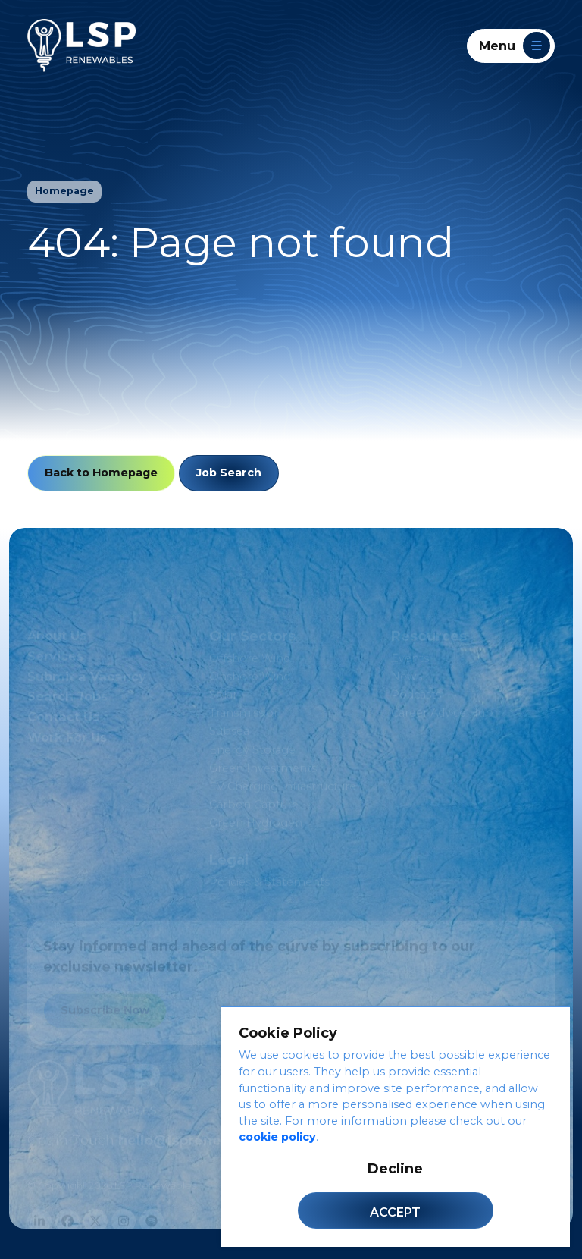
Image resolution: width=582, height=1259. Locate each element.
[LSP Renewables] (81, 45)
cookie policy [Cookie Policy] (277, 1137)
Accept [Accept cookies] (395, 1212)
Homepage (64, 190)
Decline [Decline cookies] (395, 1168)
